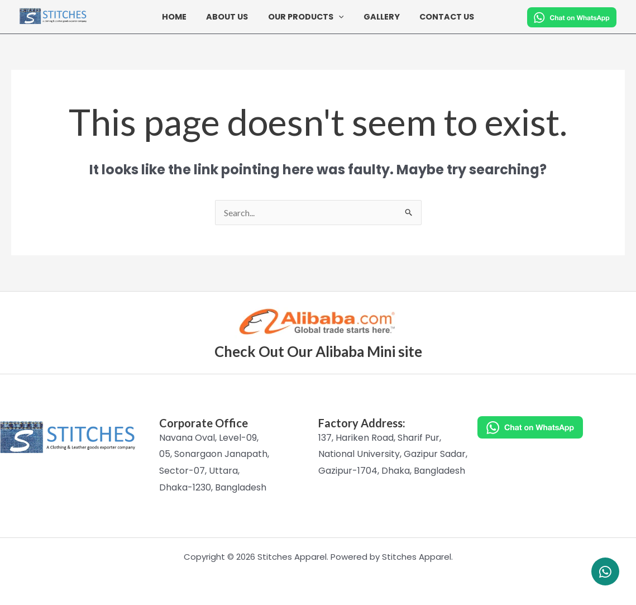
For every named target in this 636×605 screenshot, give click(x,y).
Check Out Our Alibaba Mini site (318, 351)
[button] (338, 16)
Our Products (306, 17)
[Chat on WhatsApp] (556, 427)
